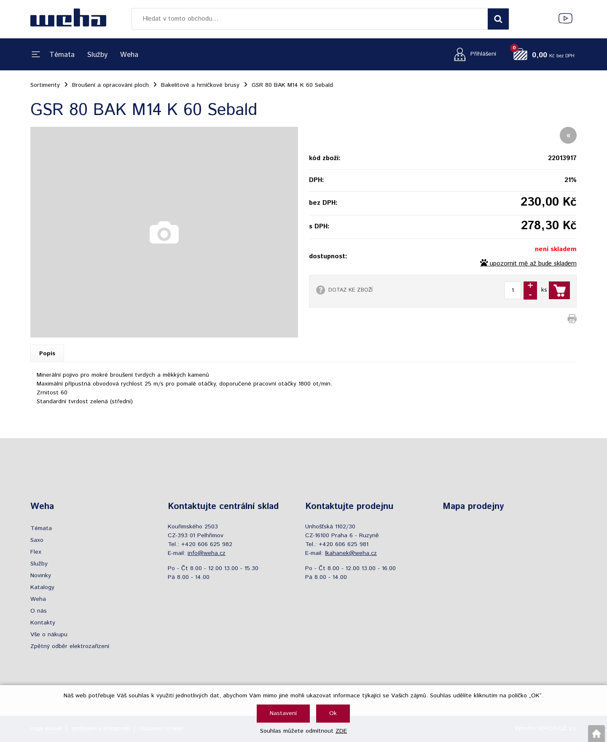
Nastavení (283, 713)
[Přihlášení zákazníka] (472, 54)
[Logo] (68, 18)
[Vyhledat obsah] (498, 18)
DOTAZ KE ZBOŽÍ (350, 290)
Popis (47, 353)
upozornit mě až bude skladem (533, 263)
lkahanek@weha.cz (351, 553)
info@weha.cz (207, 553)
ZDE (341, 731)
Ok (333, 713)
